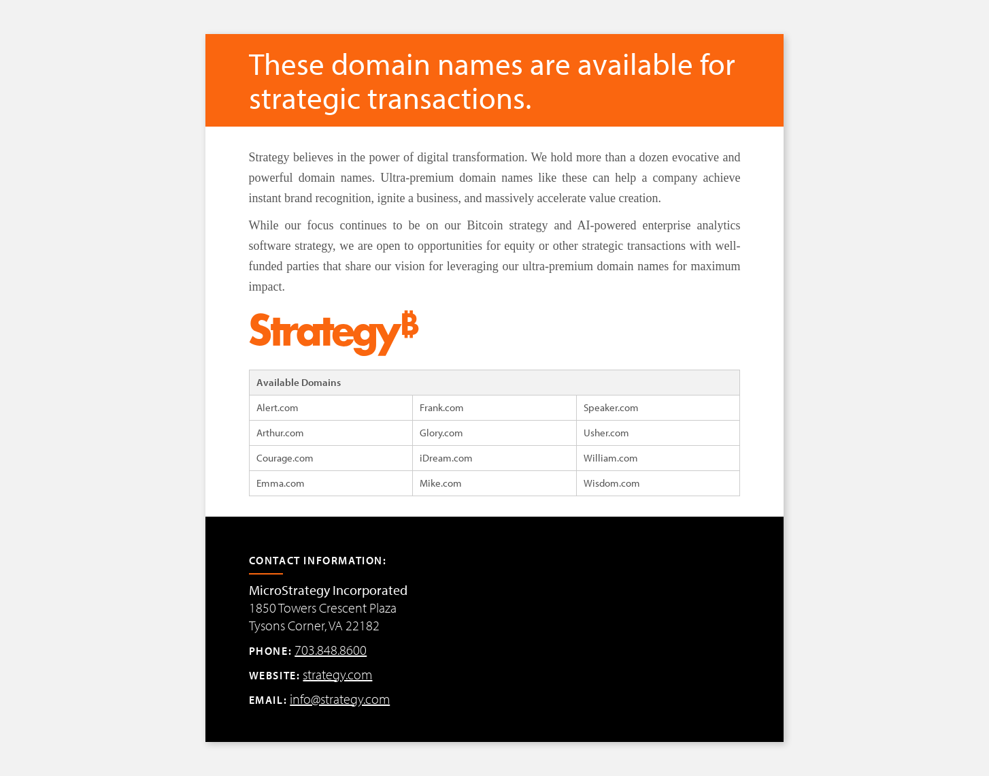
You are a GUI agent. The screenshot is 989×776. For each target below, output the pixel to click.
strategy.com (337, 674)
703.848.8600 (331, 649)
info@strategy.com (340, 698)
